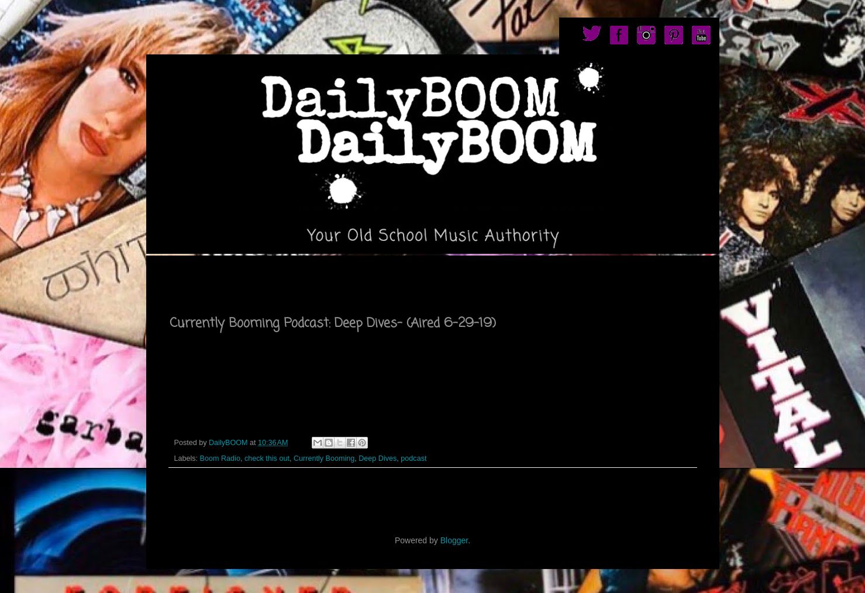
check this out (267, 458)
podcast (413, 458)
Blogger (454, 540)
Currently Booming (324, 458)
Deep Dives (378, 458)
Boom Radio (220, 458)
